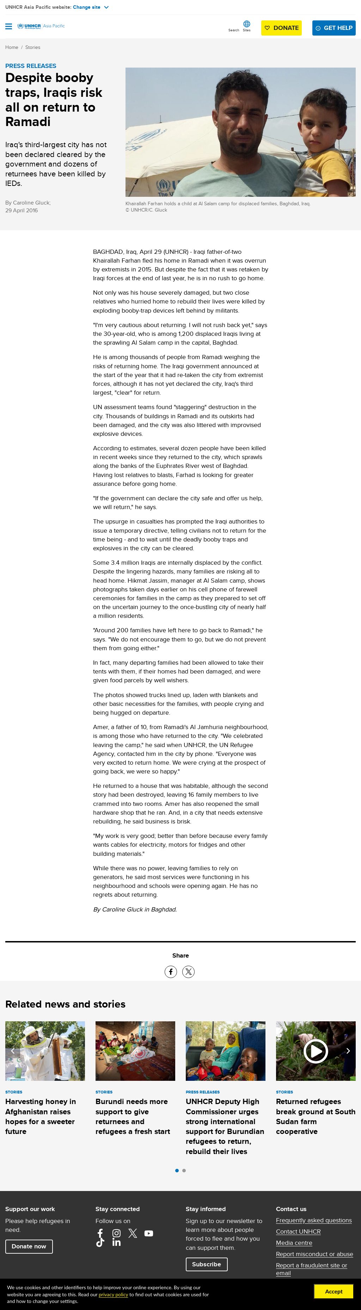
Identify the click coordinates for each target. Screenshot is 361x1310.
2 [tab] (185, 1172)
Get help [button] (338, 27)
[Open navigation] (8, 27)
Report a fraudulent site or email (311, 1269)
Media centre (294, 1243)
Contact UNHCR (298, 1231)
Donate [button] (286, 27)
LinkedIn (116, 1242)
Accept (334, 1291)
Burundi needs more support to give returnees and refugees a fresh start (133, 1116)
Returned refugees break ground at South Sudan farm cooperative (316, 1116)
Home (11, 47)
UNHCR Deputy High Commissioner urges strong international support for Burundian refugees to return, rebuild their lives (225, 1126)
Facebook (100, 1233)
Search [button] (233, 29)
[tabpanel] (45, 1080)
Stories (33, 47)
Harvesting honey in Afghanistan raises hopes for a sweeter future (40, 1116)
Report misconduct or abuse (314, 1254)
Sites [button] (247, 29)
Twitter (132, 1233)
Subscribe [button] (206, 1264)
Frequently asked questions (314, 1220)
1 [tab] (178, 1172)
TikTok (100, 1242)
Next (348, 1050)
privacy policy (113, 1294)
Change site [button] (91, 7)
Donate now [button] (29, 1246)
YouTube (148, 1233)
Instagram (116, 1233)
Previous (12, 1050)
